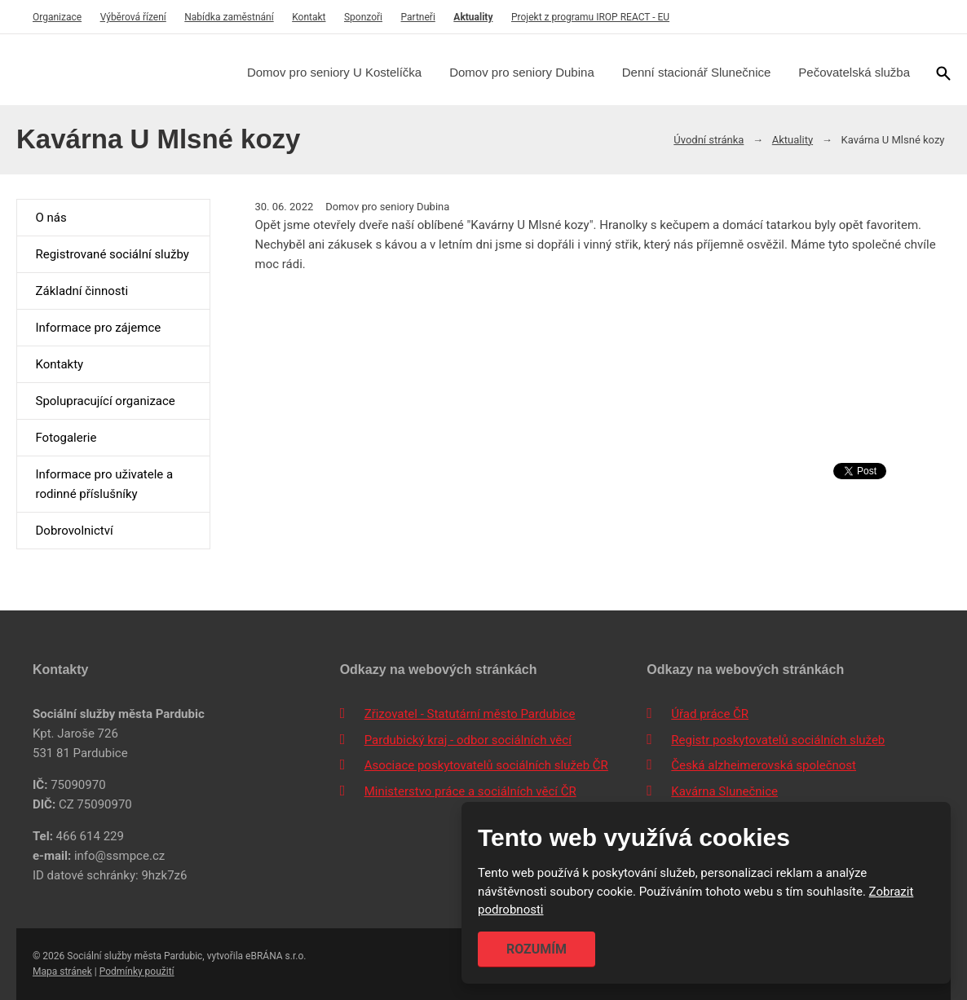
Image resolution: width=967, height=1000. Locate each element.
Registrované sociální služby (111, 254)
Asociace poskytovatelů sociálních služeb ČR (486, 765)
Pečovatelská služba (854, 72)
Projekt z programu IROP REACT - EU (590, 17)
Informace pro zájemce (98, 327)
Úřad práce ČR (709, 714)
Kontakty (59, 364)
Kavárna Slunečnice (724, 791)
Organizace (57, 17)
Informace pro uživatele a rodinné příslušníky (104, 484)
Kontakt (308, 17)
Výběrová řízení (133, 17)
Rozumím (536, 949)
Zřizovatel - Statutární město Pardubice (470, 714)
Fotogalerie (65, 437)
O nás (50, 217)
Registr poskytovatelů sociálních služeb (778, 740)
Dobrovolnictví (74, 530)
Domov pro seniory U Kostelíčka (334, 72)
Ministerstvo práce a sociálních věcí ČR (470, 791)
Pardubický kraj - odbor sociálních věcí (468, 740)
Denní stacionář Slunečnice (696, 72)
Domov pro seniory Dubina (521, 72)
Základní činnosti (81, 291)
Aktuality (472, 17)
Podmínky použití (136, 971)
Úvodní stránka (708, 140)
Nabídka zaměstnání (228, 17)
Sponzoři (363, 17)
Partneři (418, 17)
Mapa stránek (62, 971)
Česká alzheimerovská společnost (763, 765)
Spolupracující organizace (104, 401)
